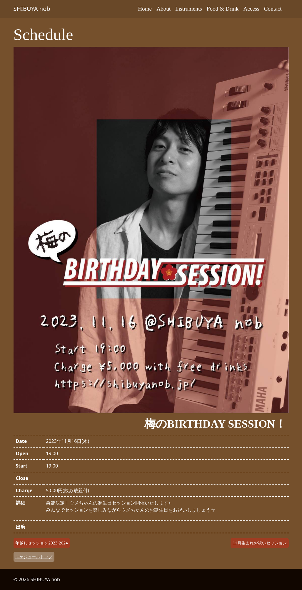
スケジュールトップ (33, 556)
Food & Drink (223, 9)
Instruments (188, 9)
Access (251, 9)
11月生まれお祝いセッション (260, 543)
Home (145, 9)
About (163, 9)
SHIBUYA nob (32, 9)
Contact (273, 9)
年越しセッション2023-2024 (41, 543)
